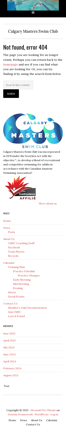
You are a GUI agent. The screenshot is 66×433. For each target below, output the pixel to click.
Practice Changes (29, 275)
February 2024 (12, 368)
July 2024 (8, 347)
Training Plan (16, 267)
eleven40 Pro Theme (43, 410)
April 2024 (9, 361)
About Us (9, 239)
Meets (12, 292)
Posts (11, 232)
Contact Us (10, 303)
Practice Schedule (24, 271)
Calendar (9, 262)
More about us (48, 203)
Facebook (14, 247)
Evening (18, 288)
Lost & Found (16, 316)
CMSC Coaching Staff (21, 243)
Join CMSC (14, 312)
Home (7, 220)
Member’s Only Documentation (27, 307)
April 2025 (9, 340)
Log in (54, 414)
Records (13, 255)
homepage (10, 64)
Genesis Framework (20, 414)
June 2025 (9, 333)
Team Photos (16, 251)
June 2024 (9, 354)
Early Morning (22, 279)
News (6, 227)
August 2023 (10, 375)
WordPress (42, 414)
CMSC (33, 5)
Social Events (16, 296)
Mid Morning (21, 283)
